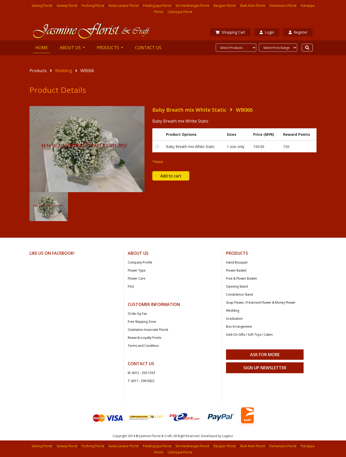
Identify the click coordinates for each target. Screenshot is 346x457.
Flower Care (136, 278)
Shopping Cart (230, 32)
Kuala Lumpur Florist (124, 5)
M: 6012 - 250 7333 (141, 373)
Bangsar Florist (225, 5)
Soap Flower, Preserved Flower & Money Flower (261, 302)
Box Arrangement (239, 326)
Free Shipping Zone (142, 321)
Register (298, 32)
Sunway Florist (67, 5)
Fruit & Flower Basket (241, 278)
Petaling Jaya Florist (157, 5)
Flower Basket (236, 270)
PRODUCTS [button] (108, 47)
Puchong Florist (93, 5)
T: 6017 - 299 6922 (141, 381)
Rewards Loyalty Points (144, 337)
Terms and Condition (143, 345)
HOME (42, 47)
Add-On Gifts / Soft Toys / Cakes (249, 334)
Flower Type (137, 270)
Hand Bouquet (236, 262)
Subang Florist (42, 5)
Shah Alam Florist (252, 5)
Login (267, 32)
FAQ (131, 286)
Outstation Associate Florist (148, 329)
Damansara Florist (282, 5)
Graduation (234, 318)
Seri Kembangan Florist (192, 5)
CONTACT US (148, 47)
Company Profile (140, 262)
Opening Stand (237, 286)
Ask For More (265, 354)
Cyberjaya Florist (180, 12)
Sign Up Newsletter (264, 368)
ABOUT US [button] (71, 47)
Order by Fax (137, 313)
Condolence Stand (239, 294)
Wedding (63, 70)
